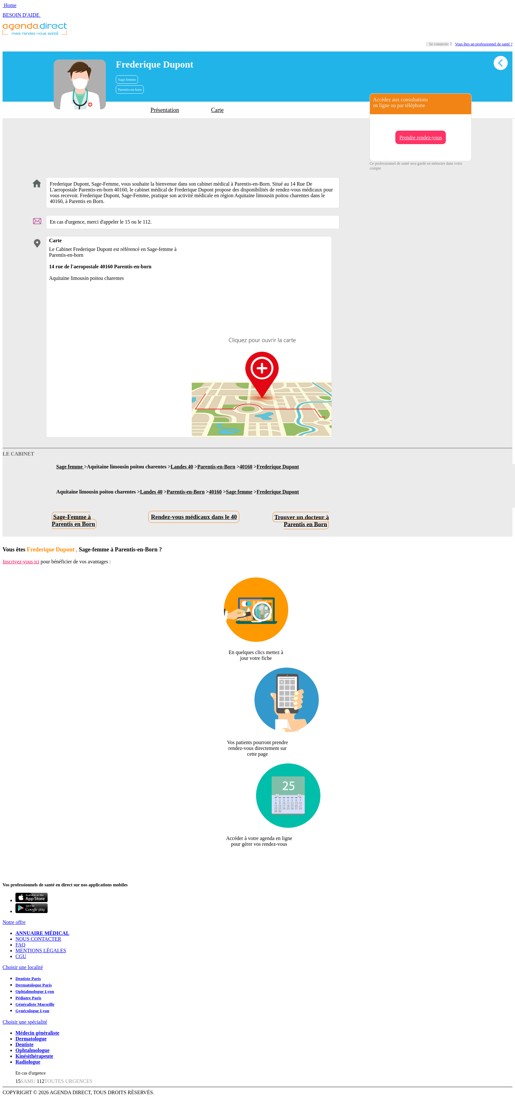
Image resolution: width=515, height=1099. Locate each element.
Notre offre (14, 922)
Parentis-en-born (130, 89)
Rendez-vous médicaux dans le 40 (194, 516)
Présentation (165, 110)
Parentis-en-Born (216, 466)
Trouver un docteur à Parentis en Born (301, 520)
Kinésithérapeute (34, 1056)
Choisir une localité (23, 967)
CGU (20, 956)
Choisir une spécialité (25, 1022)
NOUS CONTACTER (38, 939)
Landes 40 (182, 466)
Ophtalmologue (32, 1050)
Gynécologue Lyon (32, 1010)
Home (9, 5)
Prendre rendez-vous (421, 137)
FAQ (20, 944)
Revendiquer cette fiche (257, 859)
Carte (217, 110)
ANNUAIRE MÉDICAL (42, 933)
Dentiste (24, 1044)
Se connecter (439, 44)
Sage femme (70, 466)
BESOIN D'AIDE (22, 15)
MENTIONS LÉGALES (40, 950)
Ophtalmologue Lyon (34, 991)
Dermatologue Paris (33, 985)
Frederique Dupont (278, 466)
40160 (246, 466)
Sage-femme (127, 79)
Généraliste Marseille (34, 1004)
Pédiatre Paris (28, 997)
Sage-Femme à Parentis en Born (73, 520)
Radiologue (27, 1062)
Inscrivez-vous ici (21, 561)
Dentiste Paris (28, 978)
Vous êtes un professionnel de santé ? (481, 44)
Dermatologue (31, 1038)
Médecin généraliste (37, 1033)
